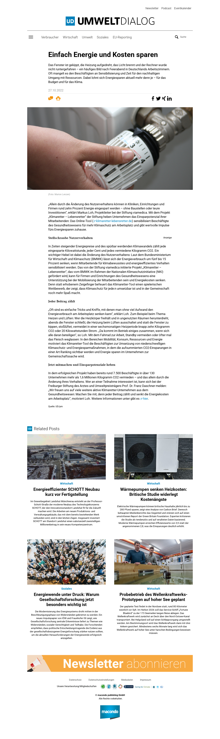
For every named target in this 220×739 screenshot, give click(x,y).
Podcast (166, 8)
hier (145, 397)
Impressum (145, 678)
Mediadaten (127, 678)
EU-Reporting (122, 36)
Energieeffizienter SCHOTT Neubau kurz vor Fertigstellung (66, 490)
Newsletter (152, 8)
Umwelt (87, 36)
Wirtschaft (70, 36)
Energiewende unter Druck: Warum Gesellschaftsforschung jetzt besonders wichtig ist (66, 598)
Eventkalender (182, 8)
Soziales (103, 36)
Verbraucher (50, 36)
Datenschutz (75, 678)
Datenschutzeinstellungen (101, 678)
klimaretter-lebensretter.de (114, 219)
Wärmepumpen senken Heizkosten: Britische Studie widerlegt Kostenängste (153, 492)
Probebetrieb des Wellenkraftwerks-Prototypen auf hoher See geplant (153, 596)
